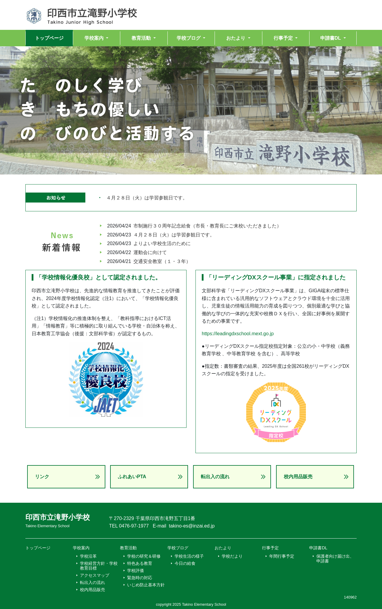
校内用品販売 (298, 476)
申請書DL (318, 547)
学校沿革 (88, 556)
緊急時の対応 (139, 577)
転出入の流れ (215, 476)
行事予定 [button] (284, 38)
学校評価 (135, 570)
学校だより (232, 556)
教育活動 (128, 547)
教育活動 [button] (142, 38)
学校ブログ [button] (189, 38)
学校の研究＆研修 (144, 556)
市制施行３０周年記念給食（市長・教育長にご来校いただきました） (207, 225)
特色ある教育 (139, 563)
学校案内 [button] (94, 38)
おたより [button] (236, 38)
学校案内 (81, 547)
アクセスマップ (94, 575)
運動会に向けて (150, 252)
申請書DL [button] (331, 38)
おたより (223, 547)
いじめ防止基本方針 (146, 584)
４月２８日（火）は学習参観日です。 (146, 197)
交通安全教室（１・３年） (162, 261)
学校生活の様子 (189, 556)
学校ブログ (177, 547)
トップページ (49, 38)
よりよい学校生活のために (162, 243)
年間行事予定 (281, 556)
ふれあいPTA (132, 476)
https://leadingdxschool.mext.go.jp (238, 333)
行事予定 (270, 547)
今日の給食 (185, 563)
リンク (42, 476)
